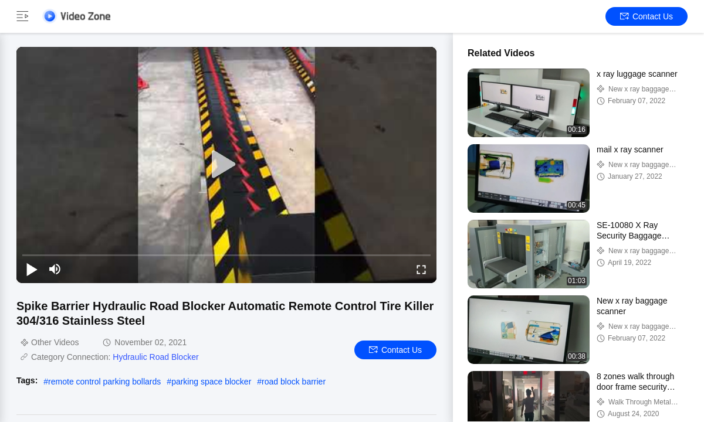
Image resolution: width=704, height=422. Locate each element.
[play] (226, 164)
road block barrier (294, 381)
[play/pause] (31, 269)
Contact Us (646, 16)
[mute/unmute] (55, 269)
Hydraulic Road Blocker (155, 357)
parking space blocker (211, 381)
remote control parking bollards (104, 381)
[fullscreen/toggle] (421, 269)
